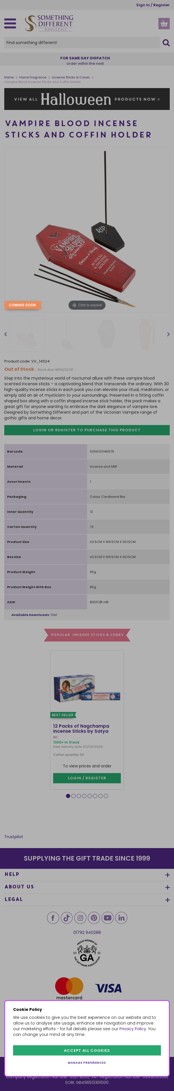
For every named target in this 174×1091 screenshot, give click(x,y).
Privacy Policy (132, 1029)
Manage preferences (87, 1063)
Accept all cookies (87, 1050)
